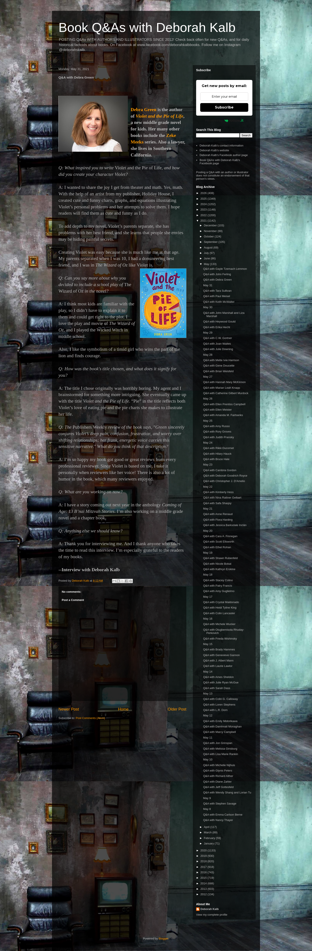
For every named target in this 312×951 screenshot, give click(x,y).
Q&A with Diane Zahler (217, 781)
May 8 (207, 809)
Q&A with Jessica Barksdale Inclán (224, 525)
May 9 (207, 798)
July (207, 253)
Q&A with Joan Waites (217, 343)
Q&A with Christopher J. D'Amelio (224, 481)
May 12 (207, 715)
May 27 (207, 376)
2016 (204, 872)
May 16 (207, 618)
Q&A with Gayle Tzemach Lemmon (225, 268)
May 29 (207, 332)
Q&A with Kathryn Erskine (219, 569)
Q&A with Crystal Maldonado (221, 602)
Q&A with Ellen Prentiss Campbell (224, 404)
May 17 (207, 596)
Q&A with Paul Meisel (216, 296)
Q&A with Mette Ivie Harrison (221, 360)
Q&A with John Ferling (217, 274)
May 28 (207, 354)
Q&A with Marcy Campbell (219, 732)
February (210, 838)
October (209, 236)
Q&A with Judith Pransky (218, 437)
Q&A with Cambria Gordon (219, 470)
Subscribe (224, 107)
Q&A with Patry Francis (217, 585)
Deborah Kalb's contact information (221, 145)
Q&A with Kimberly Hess (218, 492)
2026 (204, 193)
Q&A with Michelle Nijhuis (219, 765)
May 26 (207, 398)
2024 (204, 204)
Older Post (177, 709)
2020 (204, 850)
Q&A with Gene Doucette (218, 365)
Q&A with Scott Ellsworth (218, 541)
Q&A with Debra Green (217, 279)
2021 (204, 220)
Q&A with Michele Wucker (219, 624)
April (207, 827)
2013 (204, 888)
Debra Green (143, 109)
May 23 (207, 464)
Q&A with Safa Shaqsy (217, 503)
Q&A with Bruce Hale (216, 459)
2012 (204, 894)
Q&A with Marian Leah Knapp (221, 387)
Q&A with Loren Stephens (219, 704)
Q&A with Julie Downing (218, 349)
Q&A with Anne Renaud (217, 514)
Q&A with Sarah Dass (216, 688)
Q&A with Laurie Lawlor (217, 666)
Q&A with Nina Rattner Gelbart (222, 497)
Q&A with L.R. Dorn (215, 710)
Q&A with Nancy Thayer (218, 820)
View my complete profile (211, 914)
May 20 (207, 530)
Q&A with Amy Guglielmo (218, 591)
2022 (204, 215)
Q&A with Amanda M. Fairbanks (223, 415)
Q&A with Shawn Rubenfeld (220, 558)
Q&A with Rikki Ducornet (218, 448)
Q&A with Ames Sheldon (218, 677)
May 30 (207, 307)
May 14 (207, 671)
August (208, 247)
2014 (204, 883)
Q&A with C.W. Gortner (217, 338)
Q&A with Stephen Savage (219, 803)
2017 (204, 867)
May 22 (207, 486)
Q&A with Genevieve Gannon (221, 655)
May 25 (207, 420)
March (208, 832)
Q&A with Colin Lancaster (219, 613)
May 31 (207, 285)
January (209, 843)
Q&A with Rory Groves (217, 431)
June (207, 258)
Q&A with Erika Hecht (216, 327)
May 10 (207, 759)
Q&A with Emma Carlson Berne (222, 814)
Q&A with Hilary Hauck (217, 453)
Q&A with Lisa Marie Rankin (220, 754)
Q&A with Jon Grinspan (217, 743)
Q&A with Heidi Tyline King (219, 607)
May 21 (207, 508)
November (211, 231)
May (207, 264)
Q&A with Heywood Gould (219, 321)
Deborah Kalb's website (214, 150)
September (211, 242)
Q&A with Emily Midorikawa (220, 721)
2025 (204, 198)
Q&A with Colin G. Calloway (220, 699)
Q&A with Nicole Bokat (217, 563)
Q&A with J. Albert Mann (218, 660)
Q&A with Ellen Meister (217, 409)
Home (123, 709)
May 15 (207, 644)
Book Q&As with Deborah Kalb (147, 27)
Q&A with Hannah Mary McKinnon (224, 382)
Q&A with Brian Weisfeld (218, 371)
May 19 (207, 552)
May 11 (207, 737)
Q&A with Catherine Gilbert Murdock (225, 393)
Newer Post (68, 709)
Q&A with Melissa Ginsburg (220, 748)
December (211, 225)
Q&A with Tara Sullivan (217, 290)
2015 (204, 877)
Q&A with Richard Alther (218, 776)
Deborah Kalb (209, 909)
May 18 (207, 574)
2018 (204, 861)
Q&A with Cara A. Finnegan (220, 536)
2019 (204, 855)
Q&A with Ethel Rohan (217, 547)
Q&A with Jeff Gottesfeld (218, 787)
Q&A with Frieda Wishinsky (220, 638)
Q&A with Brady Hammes (219, 649)
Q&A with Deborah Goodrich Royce (225, 475)
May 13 (207, 693)
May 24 (207, 442)
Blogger (163, 938)
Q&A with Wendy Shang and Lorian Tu (227, 792)
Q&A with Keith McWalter (218, 301)
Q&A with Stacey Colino (218, 580)
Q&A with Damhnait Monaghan (222, 726)
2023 (204, 209)
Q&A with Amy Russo (216, 426)
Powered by (224, 120)
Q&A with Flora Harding (217, 519)
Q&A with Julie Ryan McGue (220, 682)
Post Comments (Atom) (90, 718)
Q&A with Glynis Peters (217, 770)
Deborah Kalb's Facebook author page (224, 155)
